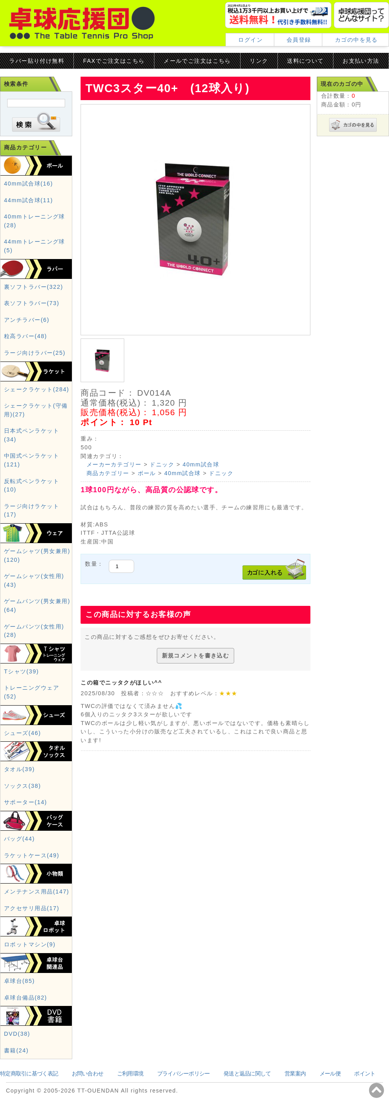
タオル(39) (19, 769)
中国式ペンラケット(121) (31, 460)
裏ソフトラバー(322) (33, 287)
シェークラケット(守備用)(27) (36, 410)
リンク (259, 61)
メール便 (330, 1073)
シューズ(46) (22, 733)
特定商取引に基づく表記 (29, 1073)
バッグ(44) (19, 839)
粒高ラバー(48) (25, 336)
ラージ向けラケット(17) (31, 510)
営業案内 (295, 1073)
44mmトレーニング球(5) (34, 245)
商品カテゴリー (108, 473)
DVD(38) (17, 1034)
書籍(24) (16, 1050)
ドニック (162, 464)
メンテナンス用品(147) (36, 891)
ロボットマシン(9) (30, 944)
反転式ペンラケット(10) (31, 485)
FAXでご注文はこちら (114, 61)
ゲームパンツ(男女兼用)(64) (37, 605)
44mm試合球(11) (28, 200)
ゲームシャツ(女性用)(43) (34, 580)
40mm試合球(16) (28, 183)
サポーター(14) (25, 802)
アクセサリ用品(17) (31, 908)
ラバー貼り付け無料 (36, 61)
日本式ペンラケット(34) (31, 435)
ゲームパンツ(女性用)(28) (34, 630)
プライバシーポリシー (183, 1073)
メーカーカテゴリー (114, 464)
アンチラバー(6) (27, 320)
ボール (147, 473)
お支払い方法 (361, 61)
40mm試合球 (201, 464)
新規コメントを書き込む (195, 655)
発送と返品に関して (247, 1073)
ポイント (364, 1073)
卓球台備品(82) (25, 997)
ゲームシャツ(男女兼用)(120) (37, 555)
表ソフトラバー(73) (31, 303)
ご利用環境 (130, 1073)
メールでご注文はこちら (197, 61)
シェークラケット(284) (36, 389)
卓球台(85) (19, 981)
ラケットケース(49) (31, 855)
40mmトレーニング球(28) (34, 220)
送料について (305, 61)
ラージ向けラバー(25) (34, 353)
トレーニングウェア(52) (31, 692)
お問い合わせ (88, 1073)
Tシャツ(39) (21, 671)
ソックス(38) (22, 786)
